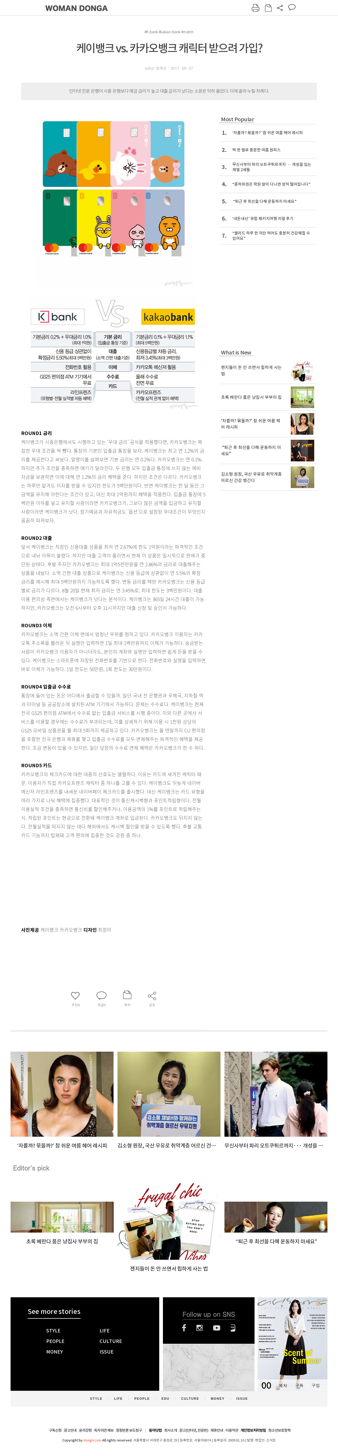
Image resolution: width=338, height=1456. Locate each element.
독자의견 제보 (104, 1430)
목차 (283, 1385)
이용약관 (232, 1430)
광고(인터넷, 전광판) (193, 1430)
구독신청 (55, 1430)
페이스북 (184, 1328)
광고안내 (70, 1430)
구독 (299, 1385)
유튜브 (216, 1328)
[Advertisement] (100, 881)
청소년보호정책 (279, 1430)
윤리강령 (85, 1430)
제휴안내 (216, 1430)
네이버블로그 (233, 1328)
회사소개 (170, 1430)
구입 (315, 1385)
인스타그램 (199, 1328)
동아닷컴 (155, 1430)
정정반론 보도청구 (129, 1430)
